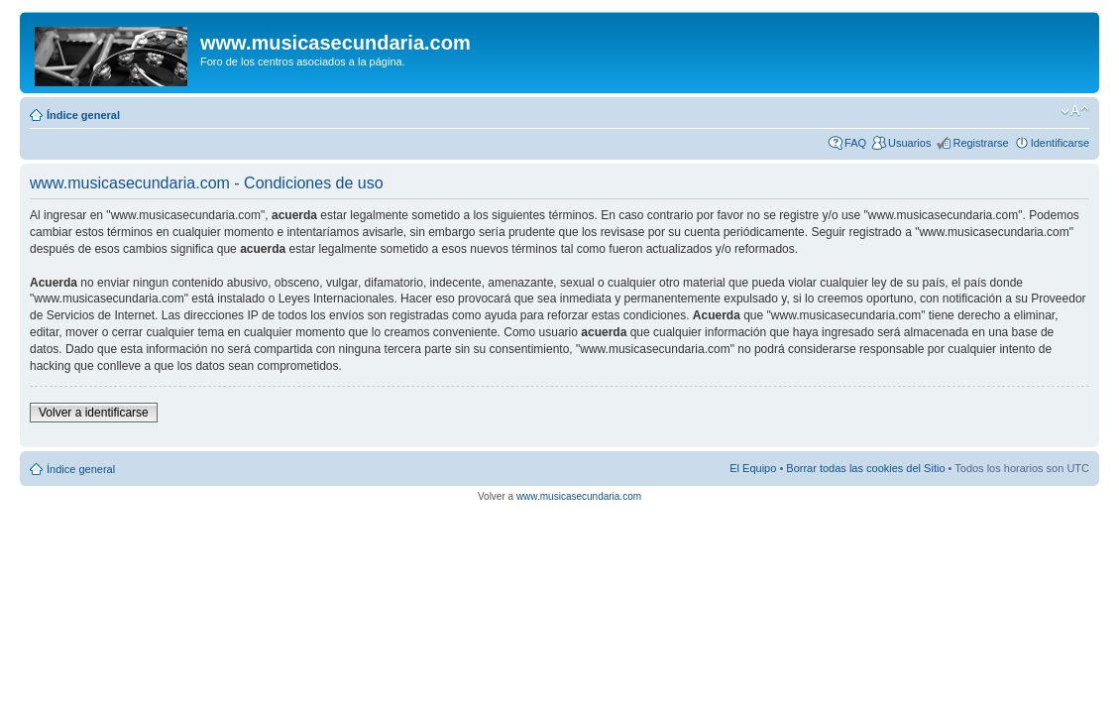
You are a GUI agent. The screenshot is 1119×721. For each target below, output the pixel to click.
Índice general (83, 115)
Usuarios (909, 143)
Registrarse (980, 143)
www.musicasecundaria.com (578, 496)
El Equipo (752, 468)
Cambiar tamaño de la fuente (1075, 111)
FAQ (855, 143)
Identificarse (1060, 143)
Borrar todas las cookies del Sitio (865, 468)
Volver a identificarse (94, 413)
